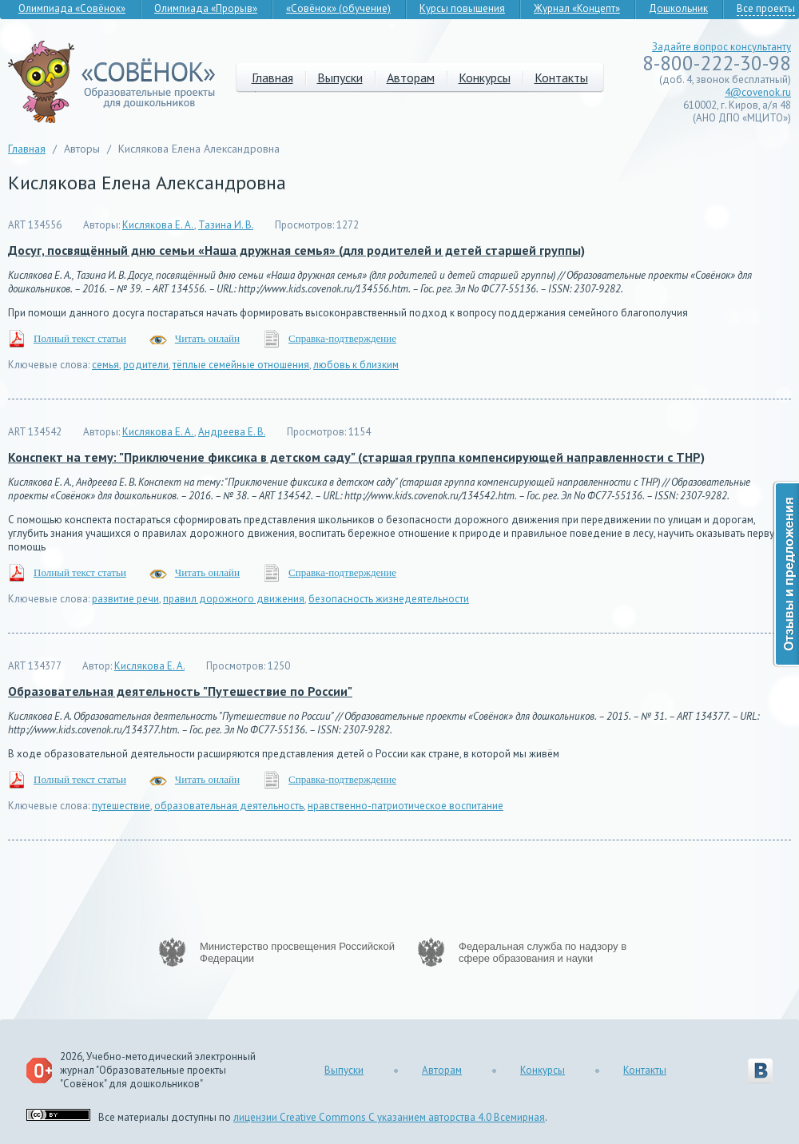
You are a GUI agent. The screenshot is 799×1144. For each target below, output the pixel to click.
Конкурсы (485, 77)
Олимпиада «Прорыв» (205, 8)
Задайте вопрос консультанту (721, 47)
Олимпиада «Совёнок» (71, 8)
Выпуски (340, 77)
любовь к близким (356, 364)
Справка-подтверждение (342, 338)
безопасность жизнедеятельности (388, 599)
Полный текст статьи (80, 338)
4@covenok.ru (758, 92)
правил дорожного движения (233, 599)
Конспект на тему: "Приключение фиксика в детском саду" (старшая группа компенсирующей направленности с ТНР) (356, 457)
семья (105, 364)
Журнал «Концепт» (577, 8)
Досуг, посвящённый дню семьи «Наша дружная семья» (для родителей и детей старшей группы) (296, 250)
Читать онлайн (207, 338)
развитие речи (125, 599)
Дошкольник (678, 8)
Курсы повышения (462, 8)
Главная (272, 77)
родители (146, 364)
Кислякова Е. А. (158, 225)
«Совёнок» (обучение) (338, 8)
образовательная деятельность (229, 805)
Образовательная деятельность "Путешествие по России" (180, 691)
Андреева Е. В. (231, 432)
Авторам (411, 77)
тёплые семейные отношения (241, 364)
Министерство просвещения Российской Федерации (297, 952)
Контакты (561, 77)
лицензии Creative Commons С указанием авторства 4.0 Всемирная (389, 1117)
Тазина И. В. (225, 225)
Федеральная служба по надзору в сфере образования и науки (542, 952)
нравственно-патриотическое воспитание (405, 805)
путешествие (121, 805)
